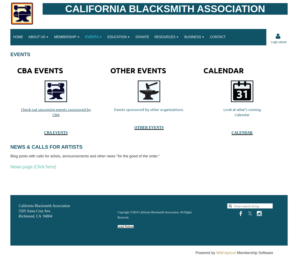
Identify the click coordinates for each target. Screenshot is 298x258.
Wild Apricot (226, 253)
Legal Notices (126, 226)
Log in (278, 36)
